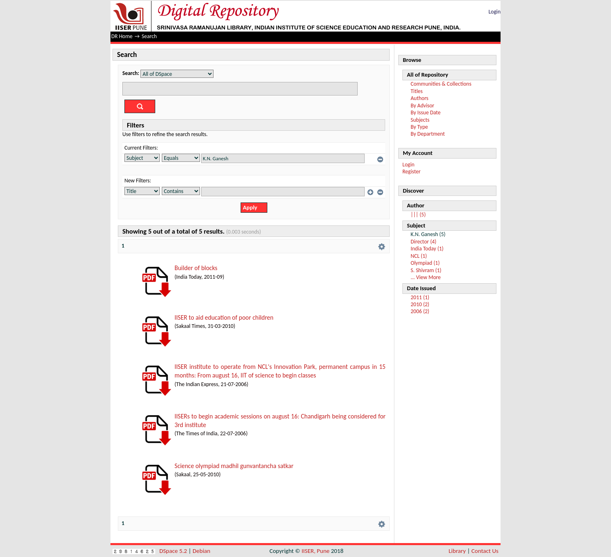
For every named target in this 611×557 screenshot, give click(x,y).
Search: (130, 73)
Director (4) (423, 241)
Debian (201, 551)
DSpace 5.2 (173, 551)
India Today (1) (427, 248)
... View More (426, 277)
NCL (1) (419, 255)
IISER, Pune (315, 551)
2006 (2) (420, 311)
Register (411, 171)
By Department (428, 133)
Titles (417, 91)
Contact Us (484, 551)
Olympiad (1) (425, 262)
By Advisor (422, 105)
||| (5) (418, 214)
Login (495, 11)
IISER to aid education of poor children (224, 317)
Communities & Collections (441, 83)
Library (457, 551)
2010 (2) (420, 304)
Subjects (420, 119)
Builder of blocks (196, 268)
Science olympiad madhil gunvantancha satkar (234, 466)
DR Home (122, 36)
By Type (419, 126)
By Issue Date (426, 112)
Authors (419, 98)
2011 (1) (420, 297)
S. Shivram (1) (426, 270)
